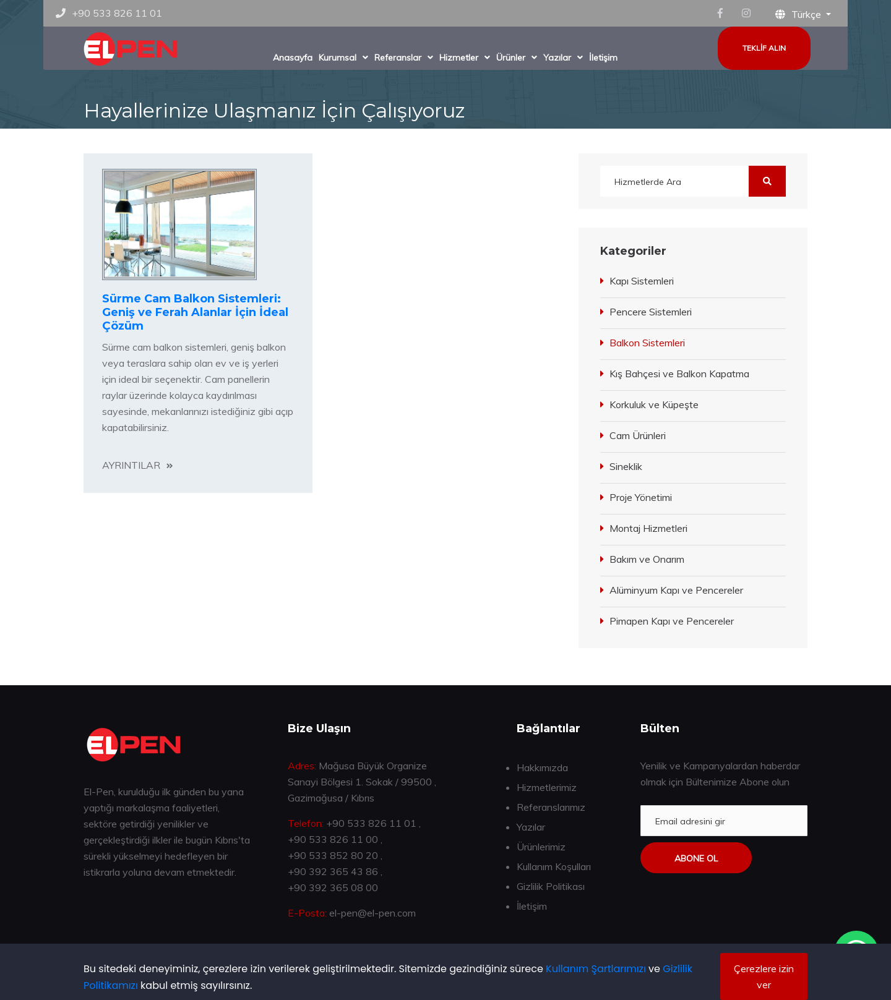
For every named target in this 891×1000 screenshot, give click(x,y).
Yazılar (557, 57)
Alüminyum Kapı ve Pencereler (676, 590)
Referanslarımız (551, 807)
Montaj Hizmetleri (648, 528)
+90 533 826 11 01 (117, 13)
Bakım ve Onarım (646, 559)
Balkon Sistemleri (647, 342)
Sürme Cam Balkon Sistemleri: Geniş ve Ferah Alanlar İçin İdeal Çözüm (195, 312)
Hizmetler (458, 57)
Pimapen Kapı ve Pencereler (671, 621)
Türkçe (799, 14)
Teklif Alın (764, 48)
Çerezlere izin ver (764, 976)
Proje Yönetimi (640, 497)
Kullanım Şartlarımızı (596, 969)
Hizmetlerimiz (547, 787)
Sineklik (625, 466)
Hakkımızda (542, 767)
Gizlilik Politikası (551, 886)
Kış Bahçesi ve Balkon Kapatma (679, 373)
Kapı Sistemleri (641, 281)
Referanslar (397, 57)
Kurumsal (337, 57)
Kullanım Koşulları (554, 866)
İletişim (603, 57)
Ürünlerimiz (541, 846)
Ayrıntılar (131, 465)
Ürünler (510, 57)
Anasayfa (292, 57)
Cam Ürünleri (637, 435)
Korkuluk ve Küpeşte (654, 404)
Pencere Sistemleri (650, 312)
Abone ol (696, 858)
